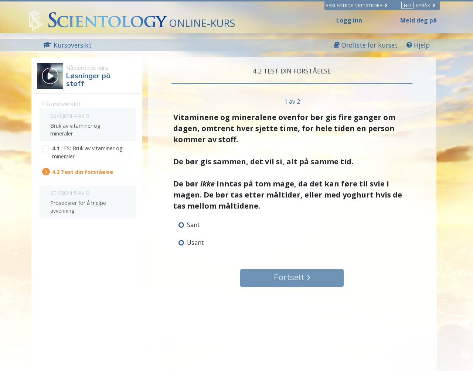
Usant (195, 242)
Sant (193, 225)
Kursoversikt (61, 104)
